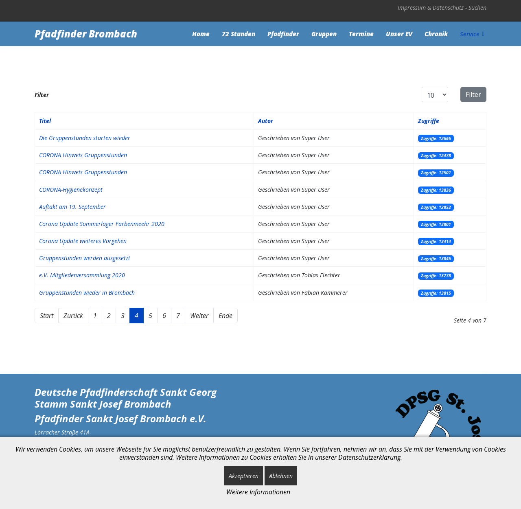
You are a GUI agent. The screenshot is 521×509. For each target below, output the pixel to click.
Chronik (436, 34)
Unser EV (399, 34)
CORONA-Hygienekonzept (71, 189)
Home (201, 34)
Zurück (73, 315)
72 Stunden (238, 34)
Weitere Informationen (258, 491)
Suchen (477, 7)
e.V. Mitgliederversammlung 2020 (82, 275)
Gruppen (324, 34)
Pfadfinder (283, 34)
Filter (473, 94)
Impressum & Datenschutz (431, 7)
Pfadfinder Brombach (86, 34)
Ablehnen (281, 476)
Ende (225, 315)
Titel (45, 121)
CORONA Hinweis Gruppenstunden (83, 155)
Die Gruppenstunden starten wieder (84, 138)
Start (46, 315)
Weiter (199, 315)
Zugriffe (428, 121)
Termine (361, 34)
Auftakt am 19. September (72, 207)
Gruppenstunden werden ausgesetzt (84, 258)
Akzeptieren (243, 476)
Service (469, 34)
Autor (265, 121)
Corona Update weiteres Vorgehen (83, 241)
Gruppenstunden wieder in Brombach (87, 292)
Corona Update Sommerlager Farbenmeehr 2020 (101, 224)
